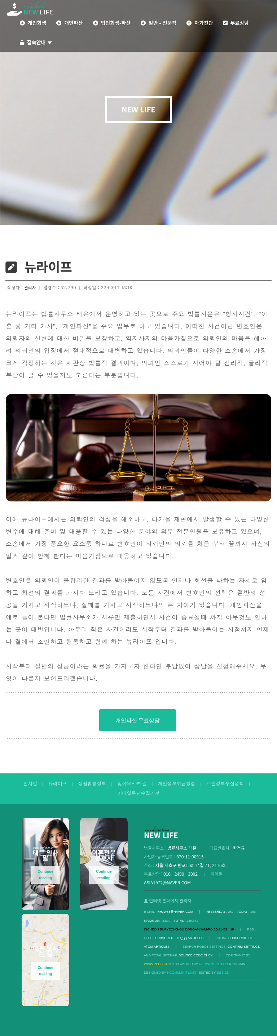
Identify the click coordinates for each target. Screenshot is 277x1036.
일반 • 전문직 (158, 22)
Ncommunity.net (182, 972)
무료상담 (236, 22)
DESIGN (223, 972)
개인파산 (69, 22)
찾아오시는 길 (132, 783)
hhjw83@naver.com (175, 912)
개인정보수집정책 (225, 783)
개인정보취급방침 (176, 783)
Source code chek (196, 955)
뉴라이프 (57, 783)
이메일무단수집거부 (139, 793)
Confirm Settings (244, 946)
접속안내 (36, 42)
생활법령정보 (92, 783)
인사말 (30, 783)
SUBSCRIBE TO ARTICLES (179, 938)
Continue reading (45, 875)
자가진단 (199, 22)
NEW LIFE (138, 109)
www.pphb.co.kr (159, 964)
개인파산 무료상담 (137, 720)
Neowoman (209, 964)
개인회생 (33, 22)
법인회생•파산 (112, 22)
